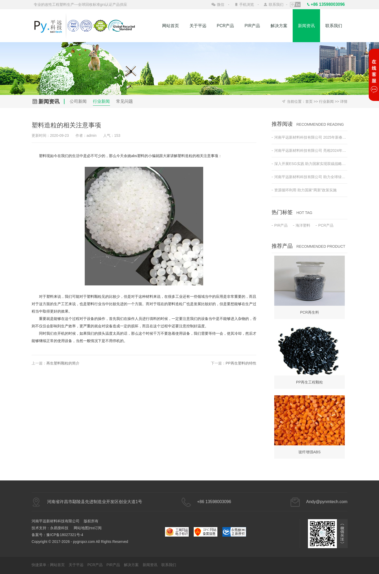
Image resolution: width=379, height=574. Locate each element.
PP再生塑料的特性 (241, 363)
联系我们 (276, 4)
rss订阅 (95, 528)
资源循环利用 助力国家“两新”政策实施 (304, 190)
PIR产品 (252, 25)
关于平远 (198, 25)
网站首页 (170, 25)
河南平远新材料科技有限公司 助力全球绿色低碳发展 (309, 177)
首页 (309, 101)
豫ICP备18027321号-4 (64, 535)
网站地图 (81, 528)
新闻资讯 (306, 25)
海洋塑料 (301, 225)
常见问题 (124, 101)
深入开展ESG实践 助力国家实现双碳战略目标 (309, 164)
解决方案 (279, 25)
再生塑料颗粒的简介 (62, 363)
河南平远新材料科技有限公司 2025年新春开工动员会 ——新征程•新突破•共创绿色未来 (309, 137)
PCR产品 (225, 25)
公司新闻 (78, 101)
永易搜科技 (59, 528)
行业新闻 (101, 101)
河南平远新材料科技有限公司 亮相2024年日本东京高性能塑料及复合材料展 (309, 150)
